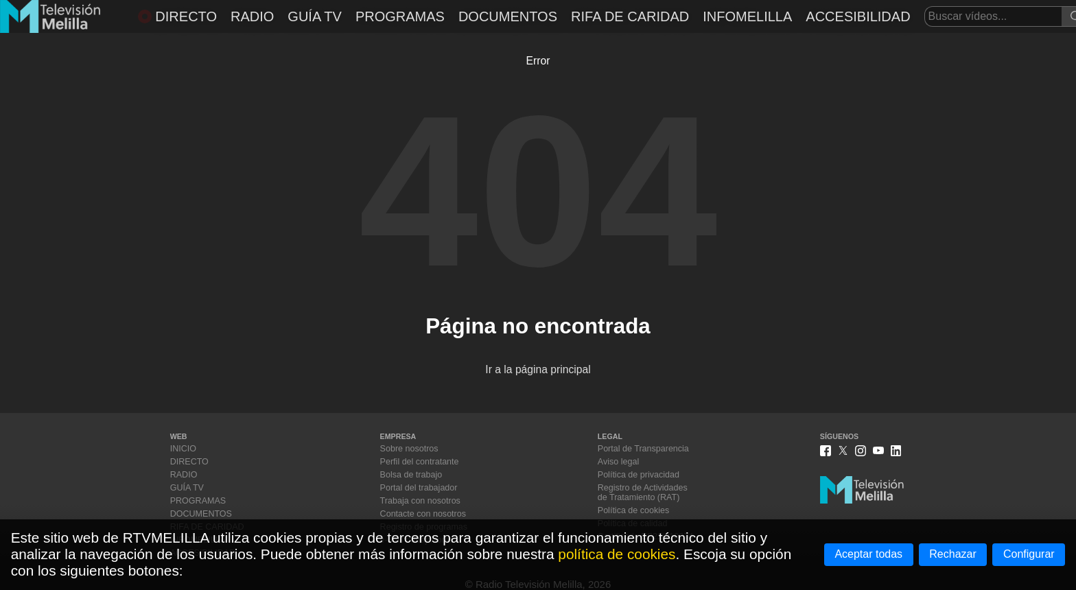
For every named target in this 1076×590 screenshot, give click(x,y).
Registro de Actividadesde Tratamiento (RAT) (643, 492)
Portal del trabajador (419, 488)
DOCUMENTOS (507, 16)
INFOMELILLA (747, 16)
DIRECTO (177, 16)
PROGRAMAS (400, 16)
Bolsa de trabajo (411, 475)
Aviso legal (618, 462)
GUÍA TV (315, 16)
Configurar (1029, 554)
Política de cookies (633, 510)
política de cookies (616, 554)
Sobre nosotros (409, 448)
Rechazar (952, 554)
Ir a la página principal (537, 369)
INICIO (183, 448)
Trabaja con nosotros (420, 501)
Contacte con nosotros (423, 514)
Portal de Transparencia (643, 448)
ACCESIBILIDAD (858, 16)
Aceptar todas (868, 554)
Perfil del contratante (419, 462)
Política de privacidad (638, 475)
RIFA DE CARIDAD (630, 16)
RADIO (252, 16)
